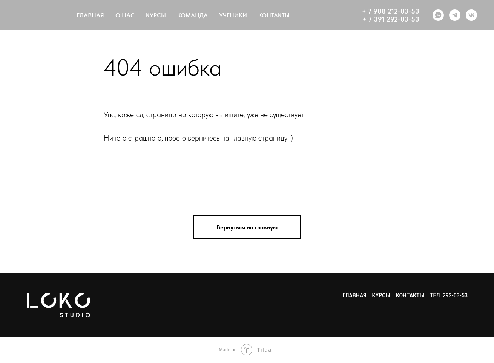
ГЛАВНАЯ (90, 15)
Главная (354, 295)
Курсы (381, 295)
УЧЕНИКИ (233, 15)
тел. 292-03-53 (449, 295)
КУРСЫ (156, 15)
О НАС (125, 15)
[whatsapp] (438, 15)
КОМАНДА (192, 15)
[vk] (471, 15)
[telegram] (454, 15)
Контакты (410, 295)
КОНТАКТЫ (274, 15)
